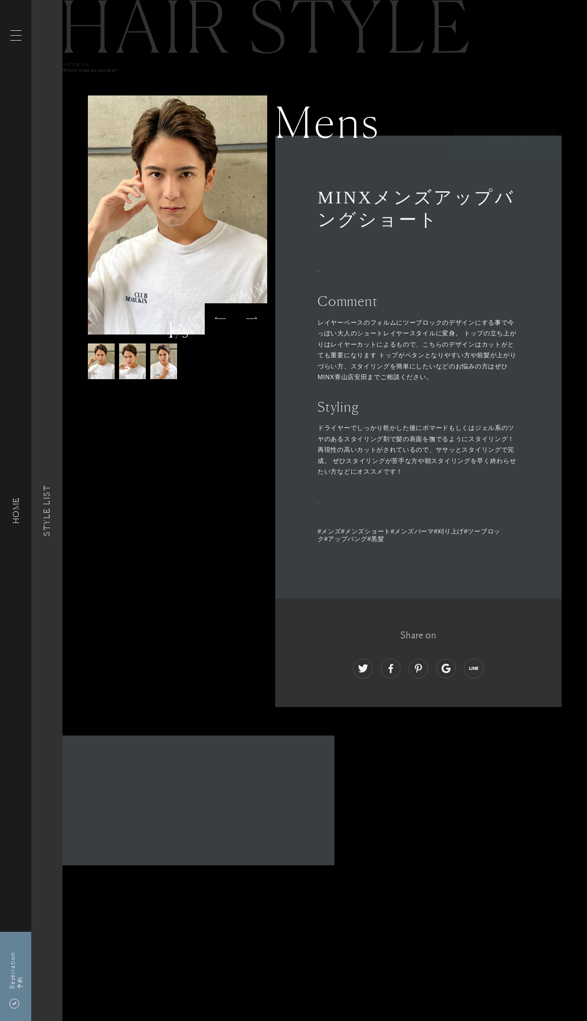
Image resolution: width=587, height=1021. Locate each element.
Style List (47, 510)
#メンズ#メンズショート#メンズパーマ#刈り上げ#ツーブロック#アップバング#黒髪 (409, 535)
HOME (16, 510)
